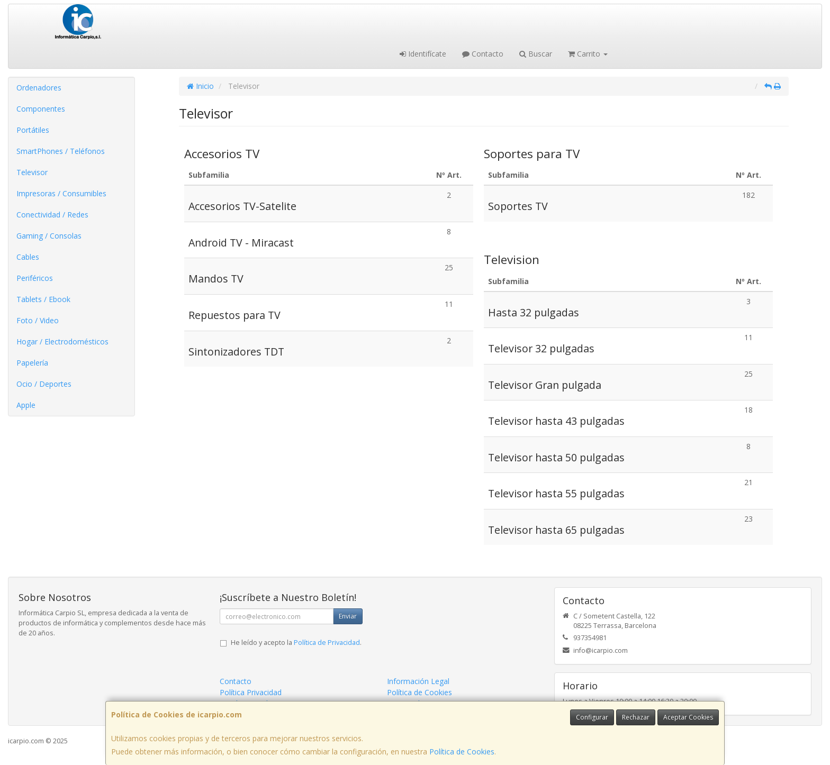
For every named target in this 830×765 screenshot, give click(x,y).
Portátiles (32, 130)
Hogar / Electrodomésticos (62, 341)
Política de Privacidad (327, 642)
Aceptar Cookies (688, 717)
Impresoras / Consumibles (61, 193)
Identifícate (423, 54)
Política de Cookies (461, 751)
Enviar (348, 616)
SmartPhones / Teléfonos (60, 151)
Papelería (32, 363)
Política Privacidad (251, 692)
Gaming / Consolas (49, 236)
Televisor (32, 172)
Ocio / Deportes (43, 384)
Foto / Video (37, 320)
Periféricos (34, 278)
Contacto (482, 54)
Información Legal (418, 681)
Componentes (40, 109)
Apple (25, 405)
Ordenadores (38, 88)
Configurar (592, 717)
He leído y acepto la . (296, 642)
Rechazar (635, 717)
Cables (27, 257)
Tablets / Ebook (43, 299)
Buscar (535, 54)
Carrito (588, 54)
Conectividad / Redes (52, 215)
